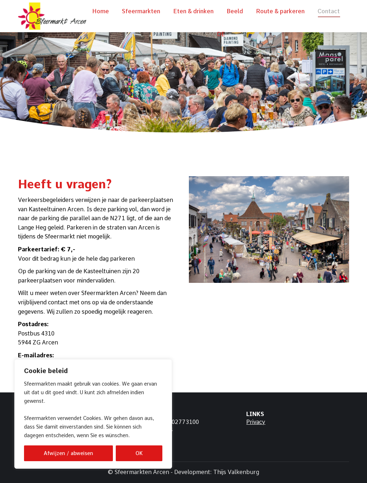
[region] (93, 414)
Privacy (255, 422)
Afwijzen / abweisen (68, 453)
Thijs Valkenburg (236, 472)
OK (139, 453)
